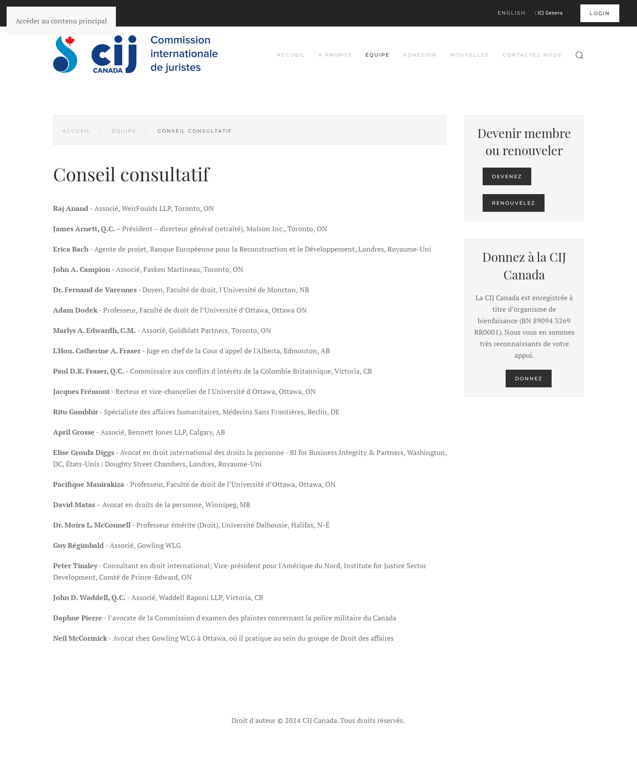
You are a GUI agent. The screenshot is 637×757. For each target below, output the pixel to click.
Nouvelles (469, 55)
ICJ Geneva (550, 13)
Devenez (507, 176)
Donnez (528, 378)
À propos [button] (335, 55)
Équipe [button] (377, 55)
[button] (579, 55)
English (512, 13)
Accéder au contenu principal (61, 21)
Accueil (291, 55)
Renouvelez (513, 203)
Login (600, 13)
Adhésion (420, 55)
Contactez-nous (532, 55)
